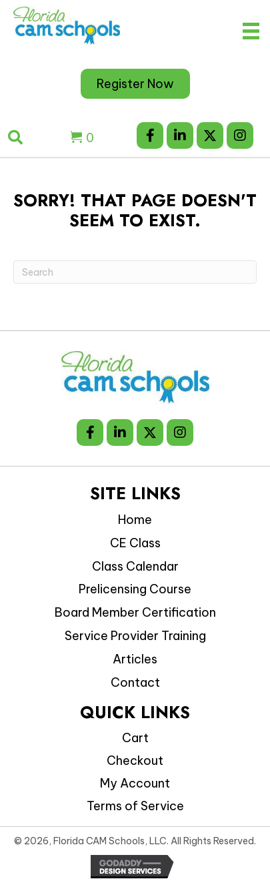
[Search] (135, 272)
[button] (150, 135)
